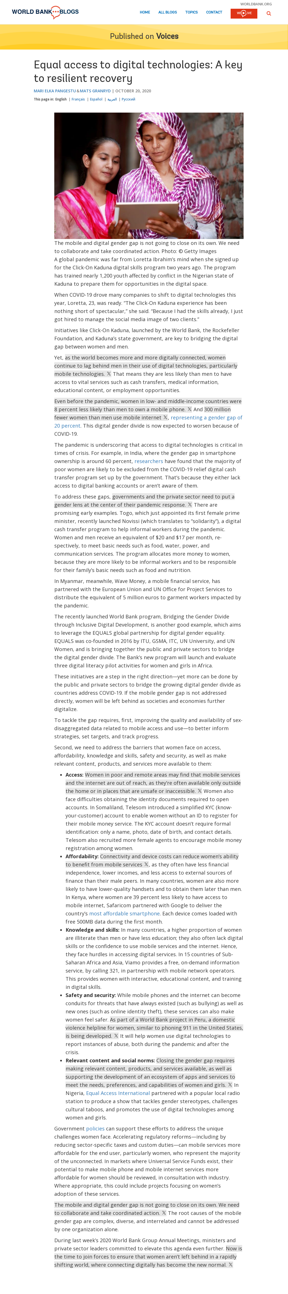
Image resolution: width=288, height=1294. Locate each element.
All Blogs (167, 12)
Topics (191, 12)
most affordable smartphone (124, 913)
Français (78, 99)
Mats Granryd (95, 91)
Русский (128, 99)
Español (96, 99)
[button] (269, 13)
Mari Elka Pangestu (55, 91)
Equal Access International (118, 1093)
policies (95, 1128)
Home (145, 12)
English (61, 99)
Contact (214, 12)
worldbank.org (256, 4)
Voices (167, 37)
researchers (148, 461)
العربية (112, 99)
